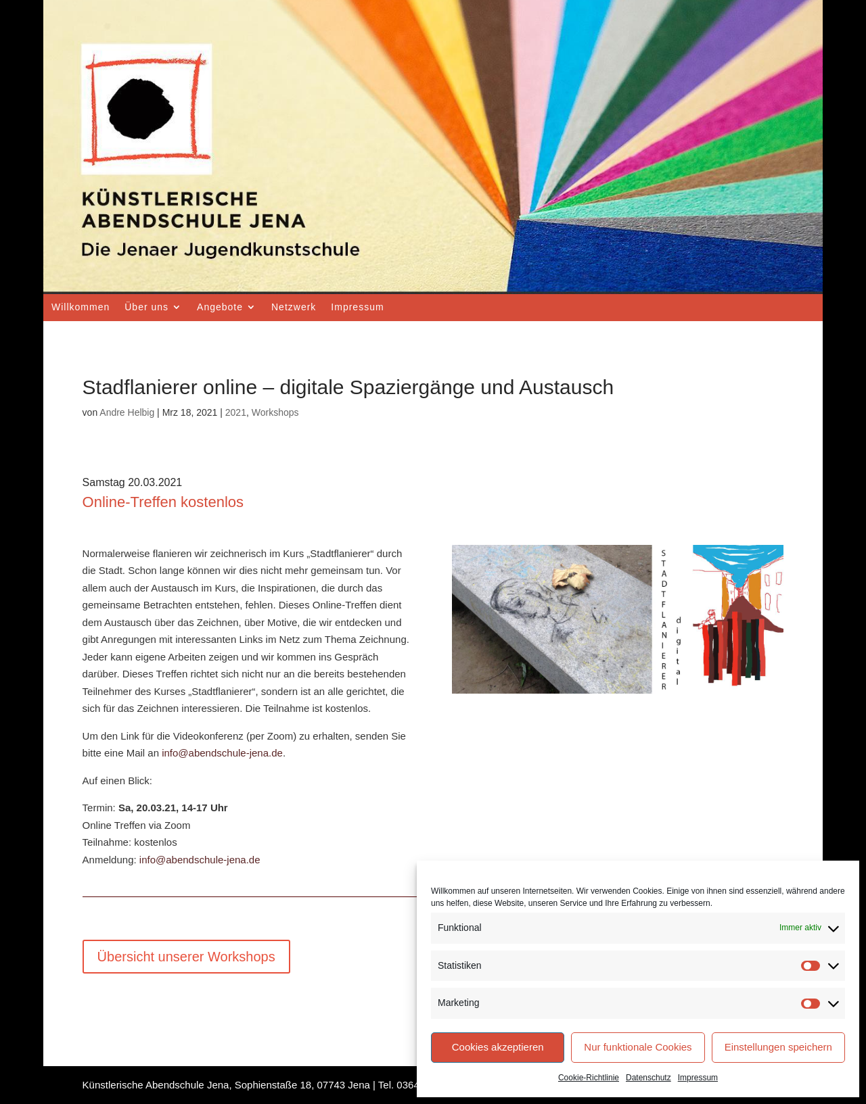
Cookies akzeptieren (498, 1047)
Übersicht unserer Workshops (186, 956)
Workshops (275, 412)
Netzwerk (293, 307)
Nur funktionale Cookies (637, 1047)
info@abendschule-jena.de (222, 753)
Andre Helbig (126, 412)
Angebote (220, 307)
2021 (235, 412)
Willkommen (80, 307)
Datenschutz (648, 1077)
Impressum (698, 1077)
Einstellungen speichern (778, 1047)
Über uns (146, 307)
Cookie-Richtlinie (588, 1077)
